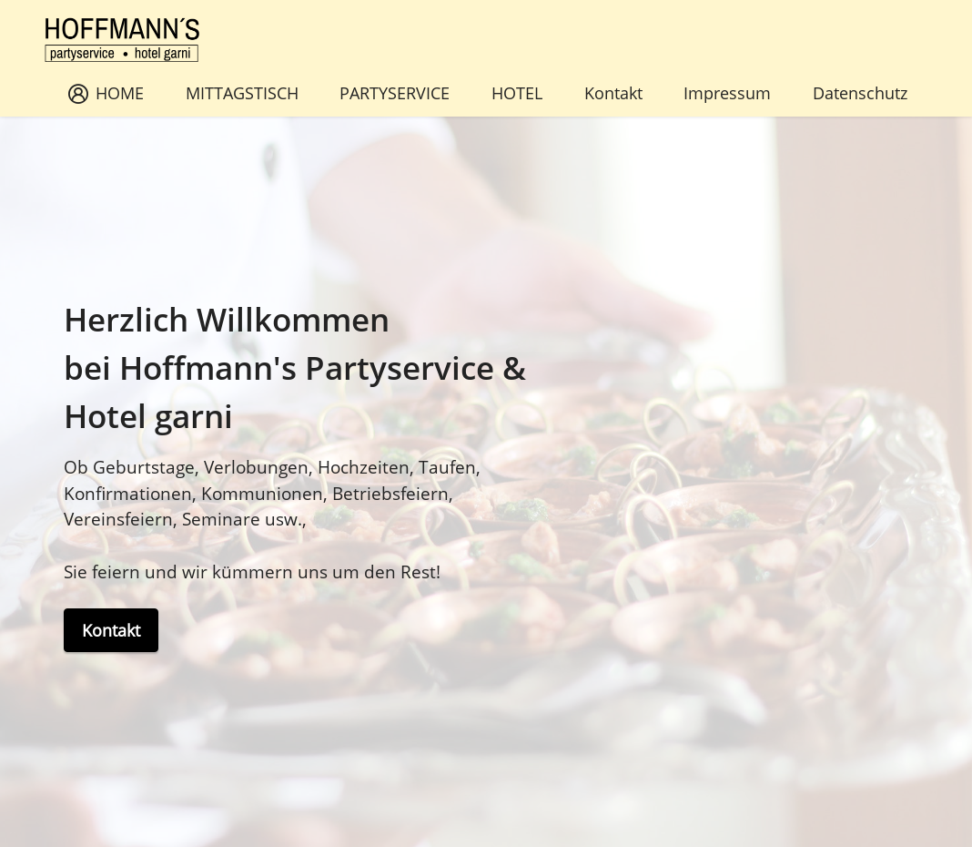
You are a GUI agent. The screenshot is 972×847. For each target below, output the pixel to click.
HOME (106, 93)
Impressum (727, 93)
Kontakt (613, 93)
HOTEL (516, 93)
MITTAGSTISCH (242, 93)
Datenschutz (860, 93)
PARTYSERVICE (394, 93)
